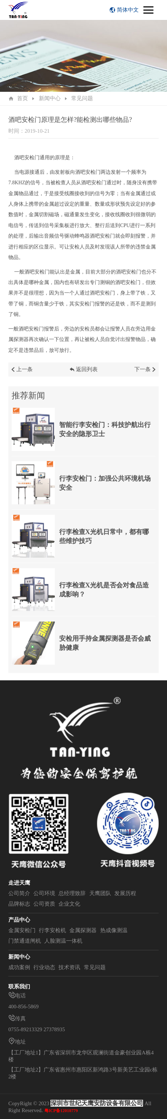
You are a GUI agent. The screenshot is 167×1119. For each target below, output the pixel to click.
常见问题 (82, 98)
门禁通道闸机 (24, 941)
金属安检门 (22, 930)
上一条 (21, 375)
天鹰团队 (100, 893)
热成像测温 (113, 930)
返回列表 (83, 375)
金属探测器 (83, 930)
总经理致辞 (72, 893)
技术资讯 (69, 967)
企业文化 (69, 904)
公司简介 (19, 893)
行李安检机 (52, 930)
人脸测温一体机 (63, 941)
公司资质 (44, 904)
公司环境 (44, 893)
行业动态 (44, 967)
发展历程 (125, 893)
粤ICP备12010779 (61, 1110)
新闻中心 (50, 98)
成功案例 (19, 967)
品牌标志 (19, 904)
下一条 (145, 375)
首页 (22, 98)
